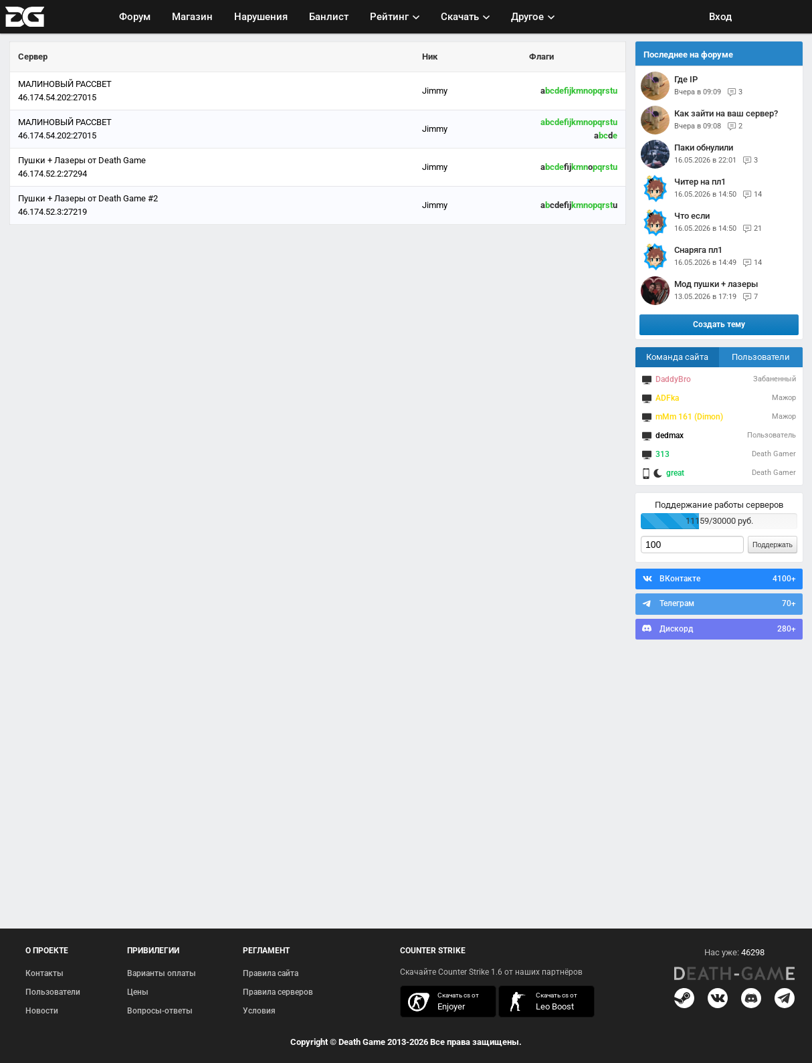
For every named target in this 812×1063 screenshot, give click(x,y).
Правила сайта (270, 973)
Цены (137, 992)
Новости (41, 1011)
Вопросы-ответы (160, 1011)
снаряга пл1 (698, 250)
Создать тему (719, 324)
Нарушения (261, 17)
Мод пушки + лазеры (716, 284)
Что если (692, 216)
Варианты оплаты (161, 973)
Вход (720, 17)
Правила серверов (278, 992)
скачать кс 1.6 (539, 1001)
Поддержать (772, 545)
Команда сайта (677, 357)
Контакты (44, 973)
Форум (134, 17)
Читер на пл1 (700, 182)
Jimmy (434, 91)
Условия (259, 1011)
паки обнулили (703, 147)
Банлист (328, 17)
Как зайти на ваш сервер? (726, 113)
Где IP (686, 79)
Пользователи (761, 357)
